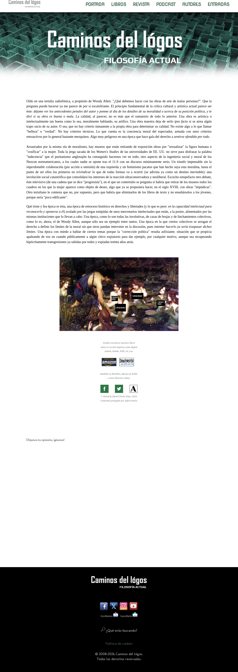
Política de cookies (119, 643)
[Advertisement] (119, 539)
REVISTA (141, 4)
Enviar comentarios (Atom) (128, 556)
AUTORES (191, 4)
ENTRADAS (218, 4)
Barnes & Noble (129, 373)
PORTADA (95, 4)
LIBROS (118, 4)
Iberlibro (116, 373)
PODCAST (166, 4)
